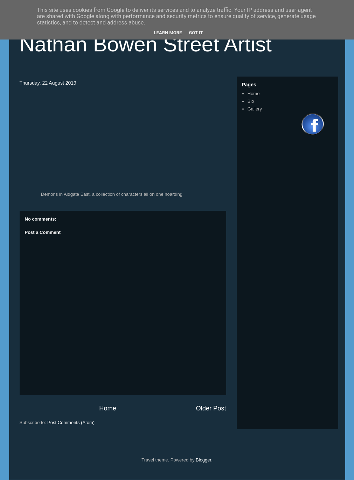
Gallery (255, 109)
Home (107, 408)
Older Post (211, 408)
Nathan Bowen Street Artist (146, 44)
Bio (251, 101)
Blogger (203, 460)
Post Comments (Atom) (71, 422)
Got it (196, 32)
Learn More (168, 32)
